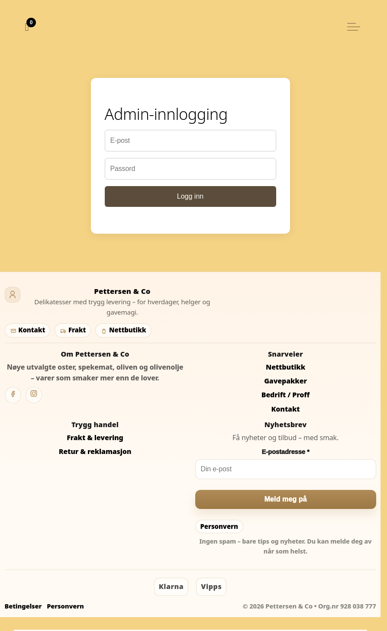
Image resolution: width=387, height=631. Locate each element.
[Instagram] (34, 395)
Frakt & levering (95, 437)
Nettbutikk (123, 329)
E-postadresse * (285, 451)
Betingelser (23, 606)
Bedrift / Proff (285, 394)
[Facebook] (13, 395)
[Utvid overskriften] (354, 27)
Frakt (73, 329)
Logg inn (190, 196)
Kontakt (27, 329)
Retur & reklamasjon (95, 451)
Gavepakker (285, 381)
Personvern (219, 526)
